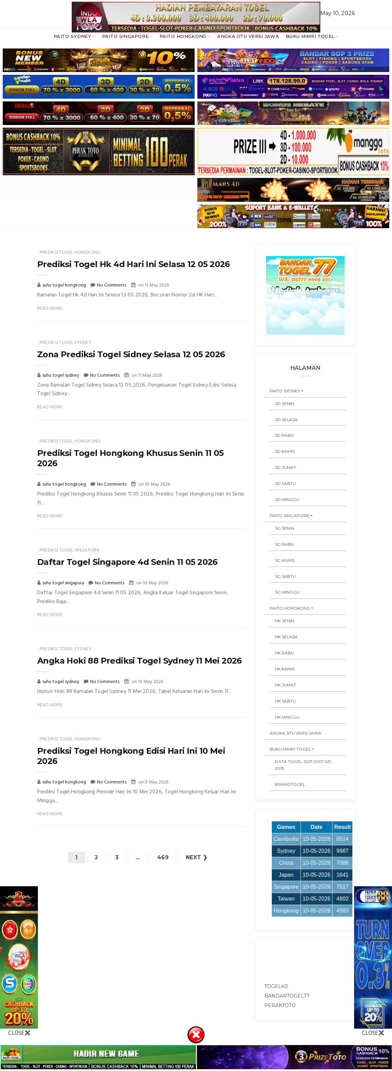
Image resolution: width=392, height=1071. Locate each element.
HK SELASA (286, 636)
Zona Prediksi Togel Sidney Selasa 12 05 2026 (131, 354)
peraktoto (280, 1005)
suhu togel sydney (61, 375)
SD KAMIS (285, 451)
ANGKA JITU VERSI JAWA (248, 36)
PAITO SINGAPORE (125, 36)
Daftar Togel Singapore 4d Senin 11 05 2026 (127, 562)
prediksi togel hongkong (70, 252)
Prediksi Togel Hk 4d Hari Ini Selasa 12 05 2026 (133, 264)
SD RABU (284, 435)
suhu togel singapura (63, 583)
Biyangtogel (290, 784)
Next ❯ (196, 857)
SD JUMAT (285, 467)
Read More (50, 308)
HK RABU (284, 652)
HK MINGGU (287, 717)
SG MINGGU (287, 592)
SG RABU (284, 544)
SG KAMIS (285, 560)
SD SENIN (284, 403)
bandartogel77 (287, 996)
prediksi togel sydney (66, 343)
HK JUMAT (285, 684)
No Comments (111, 285)
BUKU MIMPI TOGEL (310, 36)
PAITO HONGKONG (183, 36)
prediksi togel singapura (69, 550)
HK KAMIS (285, 668)
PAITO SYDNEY (72, 36)
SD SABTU (285, 483)
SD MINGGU (287, 499)
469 (163, 857)
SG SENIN (284, 528)
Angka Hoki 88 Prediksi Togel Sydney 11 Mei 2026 (139, 661)
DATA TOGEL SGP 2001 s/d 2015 (303, 765)
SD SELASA (286, 419)
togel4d (276, 986)
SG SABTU (285, 576)
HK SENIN (284, 620)
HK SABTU (285, 701)
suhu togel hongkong (64, 285)
